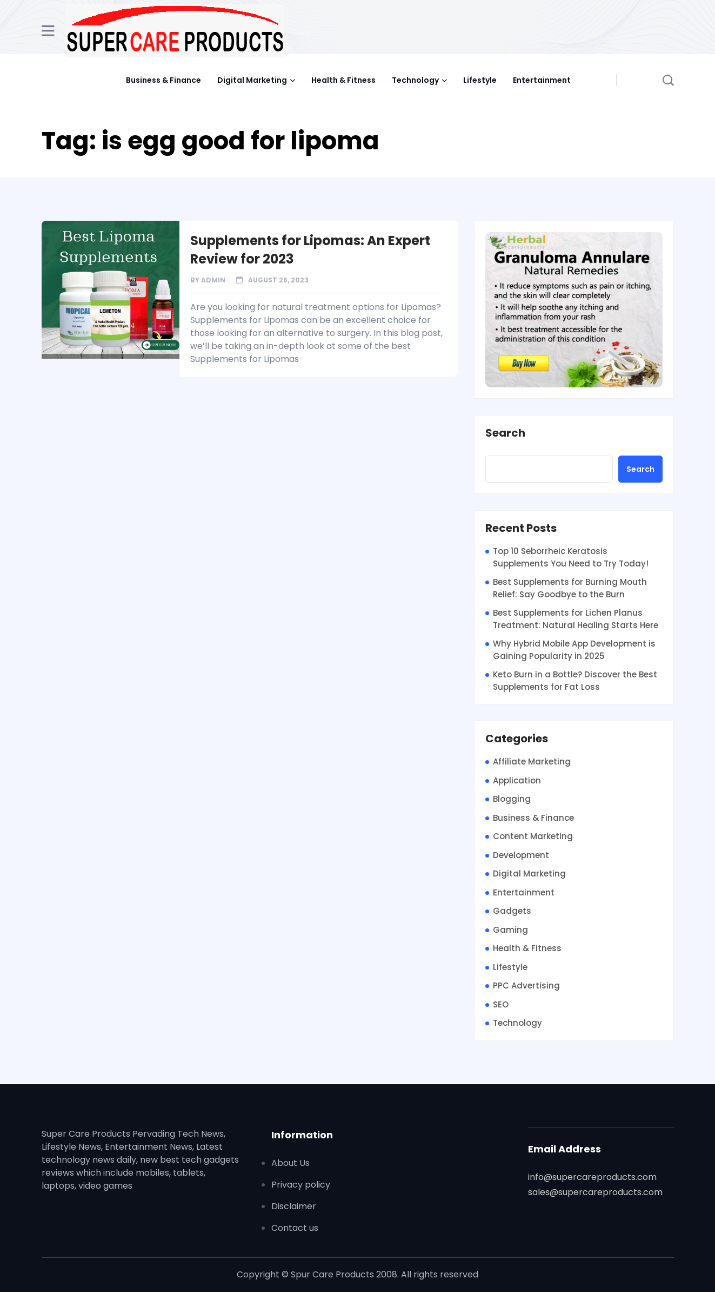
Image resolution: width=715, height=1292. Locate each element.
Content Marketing (533, 836)
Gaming (510, 929)
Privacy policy (300, 1184)
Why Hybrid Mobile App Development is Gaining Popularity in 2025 (574, 650)
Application (517, 780)
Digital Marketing (252, 80)
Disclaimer (293, 1206)
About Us (290, 1163)
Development (521, 855)
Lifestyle (480, 80)
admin (213, 280)
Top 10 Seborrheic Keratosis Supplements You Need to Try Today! (571, 557)
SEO (501, 1004)
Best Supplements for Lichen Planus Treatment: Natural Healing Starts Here (575, 619)
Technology (415, 80)
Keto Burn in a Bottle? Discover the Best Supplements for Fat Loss (575, 681)
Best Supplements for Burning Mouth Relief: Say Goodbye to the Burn (570, 588)
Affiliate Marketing (532, 761)
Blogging (512, 799)
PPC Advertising (526, 985)
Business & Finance (163, 80)
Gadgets (512, 911)
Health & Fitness (343, 80)
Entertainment (542, 80)
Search (505, 433)
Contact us (294, 1228)
